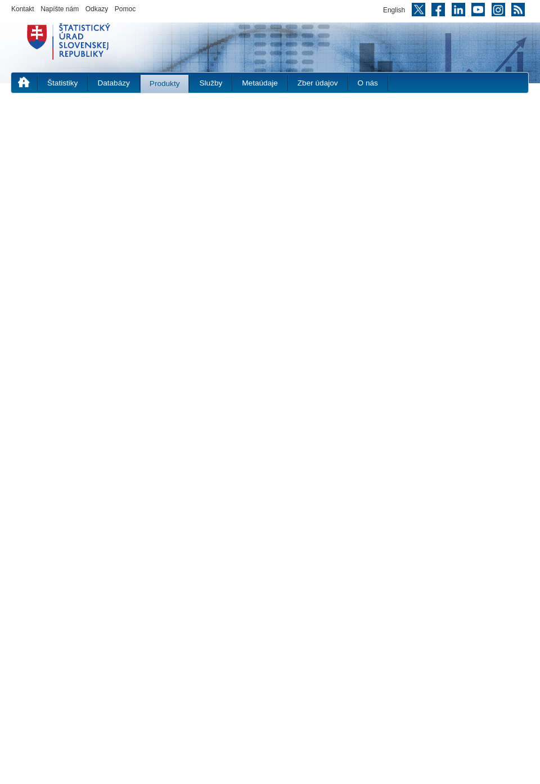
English (394, 10)
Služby (210, 83)
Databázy (113, 83)
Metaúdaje (259, 83)
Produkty (165, 83)
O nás (368, 83)
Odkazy (97, 9)
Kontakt (22, 9)
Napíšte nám (59, 9)
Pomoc (125, 9)
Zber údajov (318, 83)
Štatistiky (62, 83)
